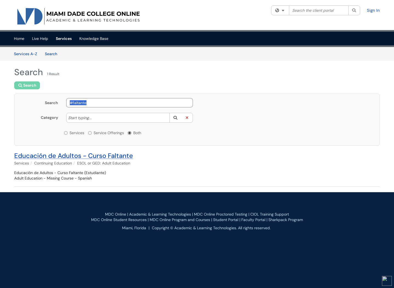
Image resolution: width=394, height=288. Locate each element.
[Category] (94, 118)
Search (53, 53)
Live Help (40, 38)
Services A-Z (25, 53)
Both (134, 132)
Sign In (373, 10)
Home (19, 38)
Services (64, 38)
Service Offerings (106, 132)
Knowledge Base (93, 38)
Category (49, 117)
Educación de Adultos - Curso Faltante (73, 155)
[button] (175, 117)
